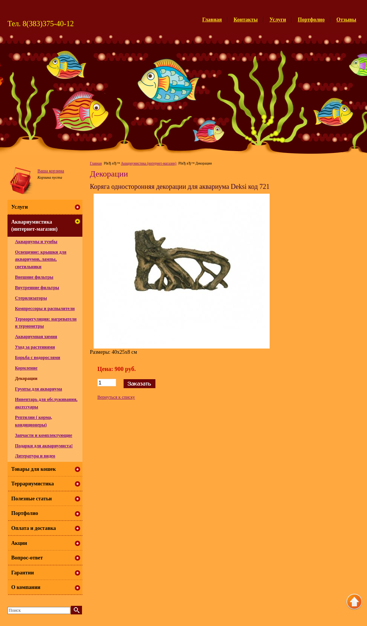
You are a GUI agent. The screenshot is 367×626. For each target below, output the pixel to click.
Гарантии (22, 573)
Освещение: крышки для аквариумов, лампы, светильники (40, 259)
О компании (25, 587)
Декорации (26, 378)
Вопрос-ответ (27, 558)
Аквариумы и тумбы (36, 241)
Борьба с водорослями (37, 357)
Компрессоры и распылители (45, 308)
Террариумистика (32, 484)
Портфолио (311, 19)
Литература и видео (35, 455)
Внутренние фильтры (37, 287)
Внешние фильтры (34, 277)
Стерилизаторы (31, 298)
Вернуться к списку (116, 397)
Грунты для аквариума (38, 389)
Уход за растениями (35, 347)
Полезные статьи (31, 498)
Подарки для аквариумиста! (44, 445)
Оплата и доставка (33, 528)
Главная (212, 19)
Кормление (26, 368)
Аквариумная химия (36, 336)
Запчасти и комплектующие (43, 435)
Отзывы (346, 19)
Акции (19, 543)
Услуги (278, 19)
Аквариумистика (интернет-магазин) (148, 163)
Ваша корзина (50, 171)
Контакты (246, 19)
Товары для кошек (33, 469)
